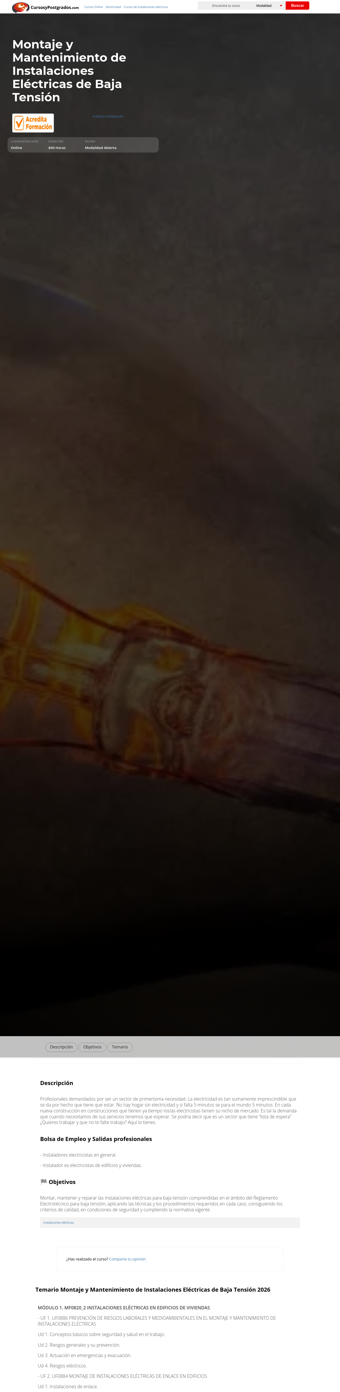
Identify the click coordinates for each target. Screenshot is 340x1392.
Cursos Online (93, 7)
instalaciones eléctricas (58, 1223)
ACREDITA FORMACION (108, 117)
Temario (120, 1047)
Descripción (61, 1047)
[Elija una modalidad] (274, 5)
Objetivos (92, 1047)
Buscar (297, 6)
